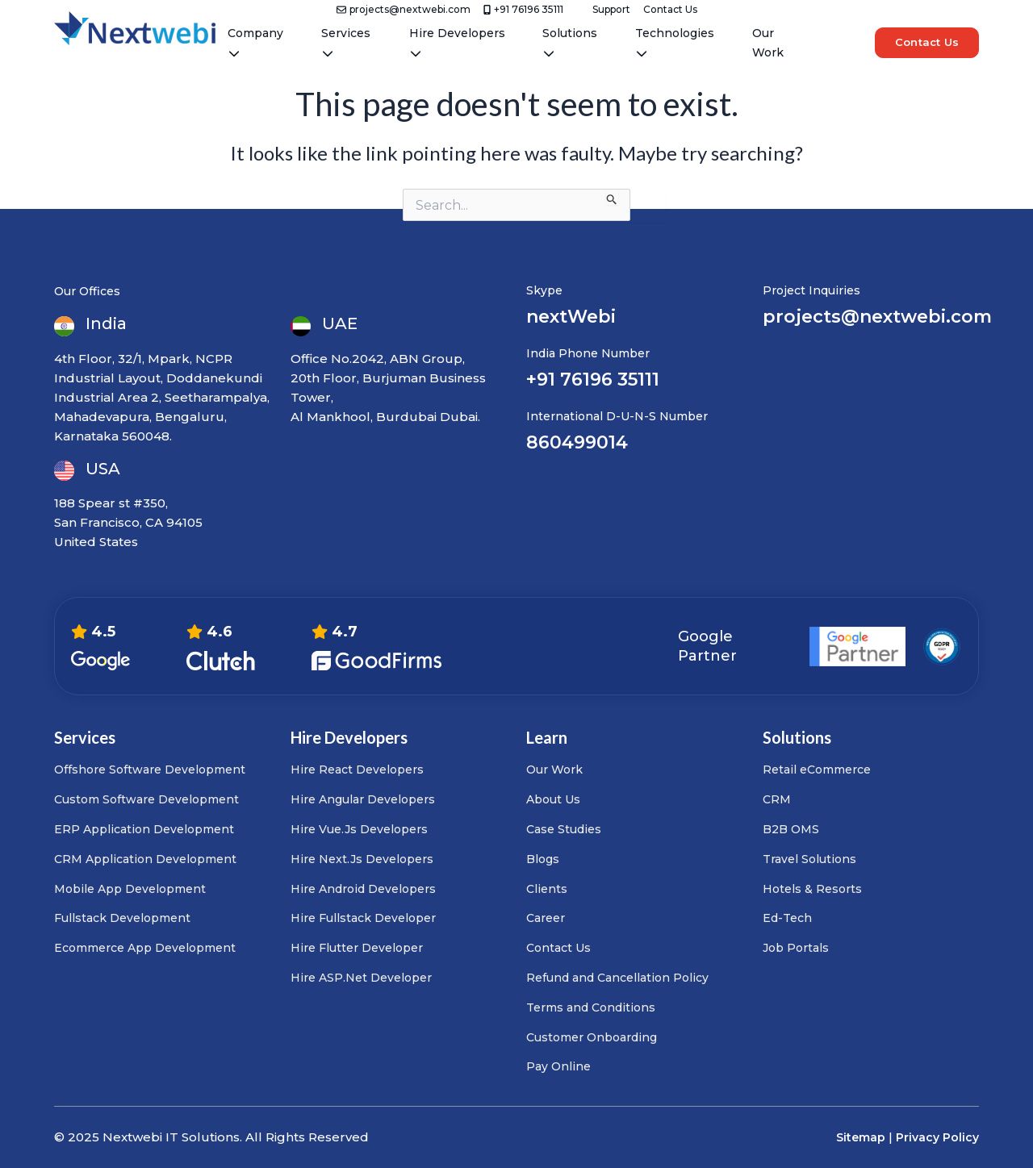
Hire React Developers (357, 769)
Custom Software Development (146, 799)
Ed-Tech (787, 918)
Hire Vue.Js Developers (359, 829)
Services (345, 42)
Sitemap (860, 1137)
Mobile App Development (130, 889)
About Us (553, 799)
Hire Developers (457, 42)
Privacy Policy (937, 1137)
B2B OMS (791, 829)
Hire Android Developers (363, 889)
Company (255, 42)
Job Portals (796, 948)
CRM (777, 799)
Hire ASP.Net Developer (361, 977)
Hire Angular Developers (363, 799)
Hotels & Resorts (812, 889)
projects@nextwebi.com (403, 9)
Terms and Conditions (590, 1007)
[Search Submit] (612, 197)
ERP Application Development (144, 829)
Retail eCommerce (817, 769)
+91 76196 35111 (523, 9)
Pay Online (558, 1066)
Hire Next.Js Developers (362, 859)
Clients (546, 889)
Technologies (674, 42)
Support (611, 9)
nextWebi (571, 316)
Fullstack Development (122, 918)
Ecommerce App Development (145, 948)
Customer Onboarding (591, 1037)
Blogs (542, 859)
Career (545, 918)
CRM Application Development (145, 859)
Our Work (768, 43)
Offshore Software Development (149, 769)
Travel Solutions (809, 859)
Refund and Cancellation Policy (617, 977)
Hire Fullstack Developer (363, 918)
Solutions (569, 42)
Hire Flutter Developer (357, 948)
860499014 (577, 442)
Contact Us (670, 9)
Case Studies (563, 829)
